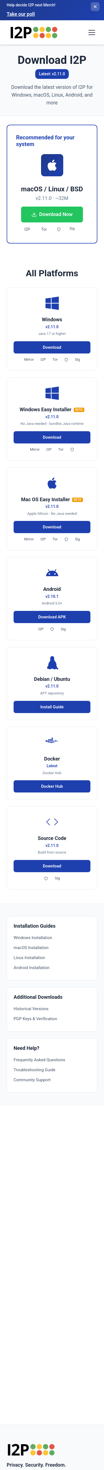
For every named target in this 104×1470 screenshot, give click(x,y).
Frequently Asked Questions (39, 1059)
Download (52, 347)
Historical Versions (31, 1008)
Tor (44, 229)
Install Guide (52, 706)
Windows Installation (33, 937)
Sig (72, 228)
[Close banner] (95, 6)
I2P (27, 229)
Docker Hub (52, 786)
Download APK (52, 616)
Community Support (32, 1079)
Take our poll (21, 14)
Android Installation (32, 967)
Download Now (52, 214)
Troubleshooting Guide (34, 1069)
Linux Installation (29, 957)
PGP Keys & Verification (35, 1018)
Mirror (29, 359)
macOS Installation (31, 947)
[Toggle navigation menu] (91, 32)
